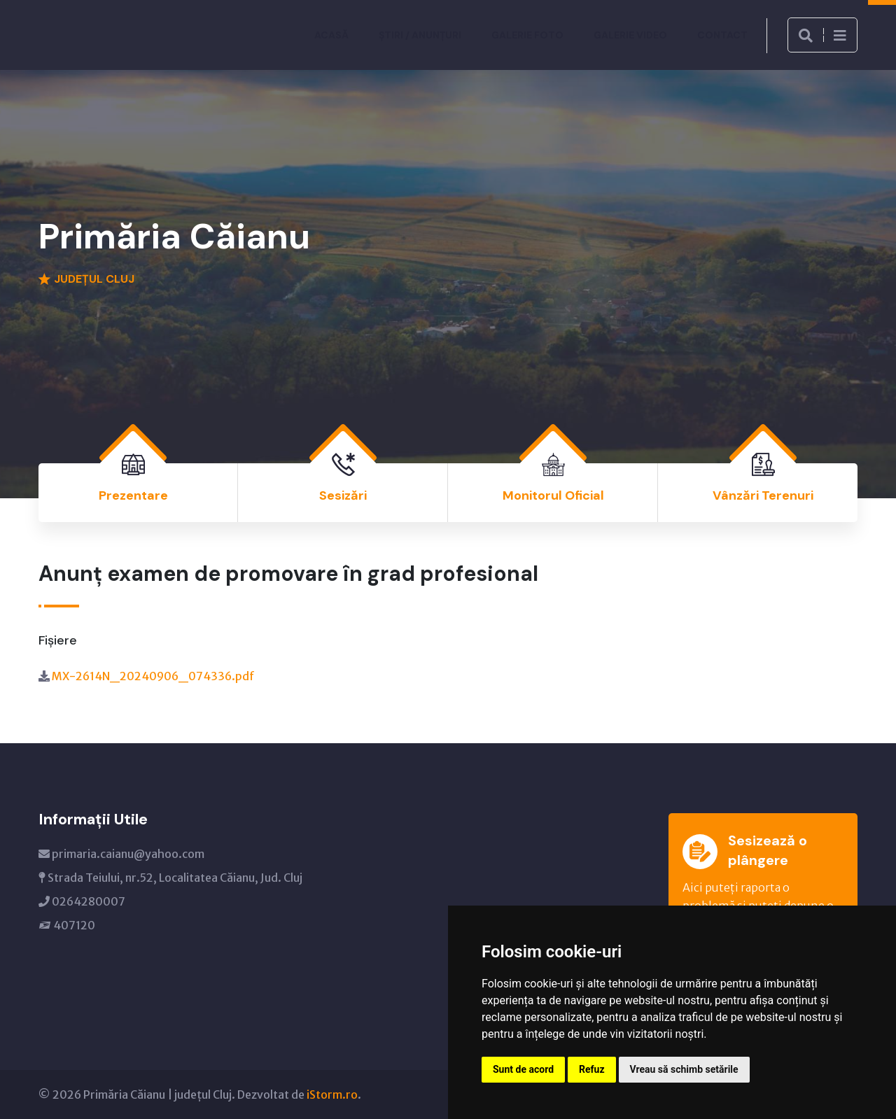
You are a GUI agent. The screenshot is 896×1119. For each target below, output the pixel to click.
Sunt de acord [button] (523, 1069)
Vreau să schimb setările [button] (684, 1069)
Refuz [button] (592, 1069)
